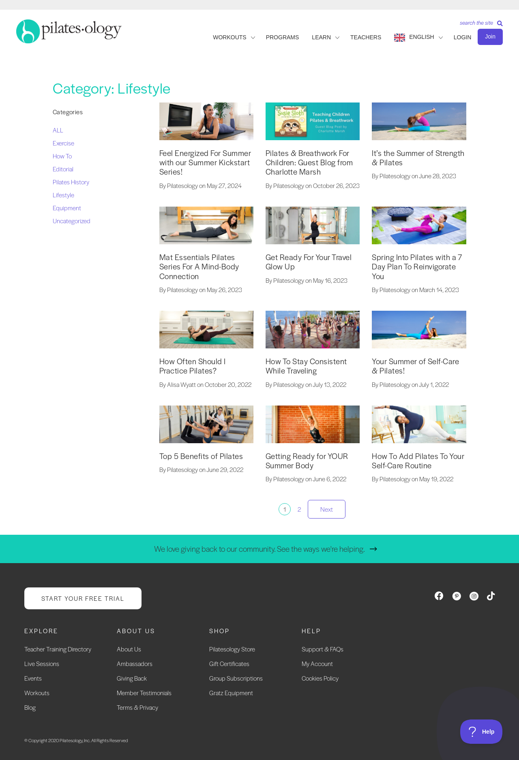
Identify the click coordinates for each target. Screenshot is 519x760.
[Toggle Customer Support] (481, 731)
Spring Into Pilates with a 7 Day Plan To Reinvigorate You (417, 267)
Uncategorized (71, 220)
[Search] (478, 25)
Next (326, 509)
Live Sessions (41, 663)
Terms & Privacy (137, 707)
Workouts (36, 692)
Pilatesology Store (232, 649)
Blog (30, 707)
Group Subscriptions (236, 678)
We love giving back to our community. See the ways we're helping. (259, 548)
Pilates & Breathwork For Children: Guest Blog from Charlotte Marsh (309, 162)
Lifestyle (63, 194)
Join (490, 36)
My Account (317, 663)
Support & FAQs (322, 649)
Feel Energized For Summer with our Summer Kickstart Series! (205, 162)
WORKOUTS (229, 37)
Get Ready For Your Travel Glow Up (309, 262)
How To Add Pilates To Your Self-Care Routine (418, 460)
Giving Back (132, 678)
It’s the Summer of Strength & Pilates (418, 157)
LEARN (321, 37)
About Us (129, 649)
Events (33, 678)
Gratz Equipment (231, 692)
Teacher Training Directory (57, 649)
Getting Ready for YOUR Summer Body (307, 460)
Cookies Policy (320, 678)
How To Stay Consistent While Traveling (306, 366)
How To (62, 156)
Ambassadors (134, 663)
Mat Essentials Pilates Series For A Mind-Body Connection (199, 267)
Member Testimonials (144, 692)
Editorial (63, 168)
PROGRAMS (282, 37)
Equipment (67, 207)
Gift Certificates (229, 663)
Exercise (63, 143)
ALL (58, 130)
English (421, 37)
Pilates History (71, 181)
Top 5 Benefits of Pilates (201, 455)
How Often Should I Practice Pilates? (192, 366)
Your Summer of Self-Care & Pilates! (415, 366)
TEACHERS (365, 37)
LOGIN (463, 37)
